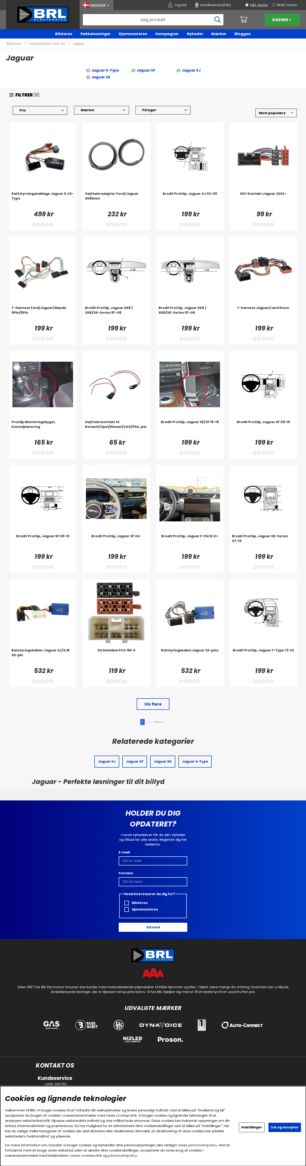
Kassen (282, 19)
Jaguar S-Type (105, 70)
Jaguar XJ (191, 70)
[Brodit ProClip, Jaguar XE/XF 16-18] (189, 429)
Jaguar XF (146, 70)
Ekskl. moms (287, 5)
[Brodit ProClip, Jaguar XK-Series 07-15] (263, 543)
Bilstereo (63, 33)
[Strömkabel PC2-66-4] (116, 657)
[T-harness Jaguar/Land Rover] (263, 315)
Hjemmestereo (133, 33)
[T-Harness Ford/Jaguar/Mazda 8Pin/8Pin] (42, 315)
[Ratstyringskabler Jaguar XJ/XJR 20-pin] (42, 657)
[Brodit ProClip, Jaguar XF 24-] (116, 543)
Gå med (153, 927)
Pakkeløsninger (96, 33)
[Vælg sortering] (276, 113)
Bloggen (243, 33)
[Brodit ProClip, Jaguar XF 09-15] (263, 429)
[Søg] (153, 19)
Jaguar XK (101, 77)
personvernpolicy (202, 1145)
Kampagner (167, 33)
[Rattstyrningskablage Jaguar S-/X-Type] (42, 201)
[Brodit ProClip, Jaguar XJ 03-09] (189, 201)
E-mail (124, 852)
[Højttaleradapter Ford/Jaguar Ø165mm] (116, 201)
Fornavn (126, 873)
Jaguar (78, 43)
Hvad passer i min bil (47, 43)
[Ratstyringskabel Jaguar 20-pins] (189, 657)
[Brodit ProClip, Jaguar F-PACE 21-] (189, 543)
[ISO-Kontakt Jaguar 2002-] (263, 201)
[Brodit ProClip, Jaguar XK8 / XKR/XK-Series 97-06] (116, 315)
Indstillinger (251, 1127)
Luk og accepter (285, 1127)
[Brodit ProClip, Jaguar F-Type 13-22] (263, 657)
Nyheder (195, 33)
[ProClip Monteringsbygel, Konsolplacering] (42, 429)
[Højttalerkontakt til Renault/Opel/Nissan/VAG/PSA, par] (116, 429)
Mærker (218, 33)
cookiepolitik (126, 1115)
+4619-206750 (55, 1084)
